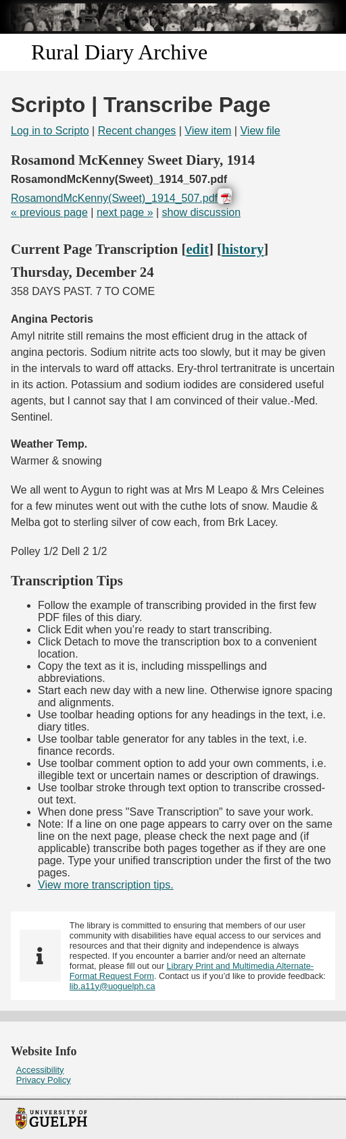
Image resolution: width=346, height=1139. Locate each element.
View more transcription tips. (106, 885)
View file (260, 130)
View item (207, 130)
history (243, 249)
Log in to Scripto (50, 130)
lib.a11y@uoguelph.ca (112, 986)
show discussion (201, 212)
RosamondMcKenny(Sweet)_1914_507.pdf (114, 198)
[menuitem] (173, 1070)
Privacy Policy (43, 1080)
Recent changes (137, 130)
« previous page (49, 212)
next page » (125, 212)
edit (197, 249)
